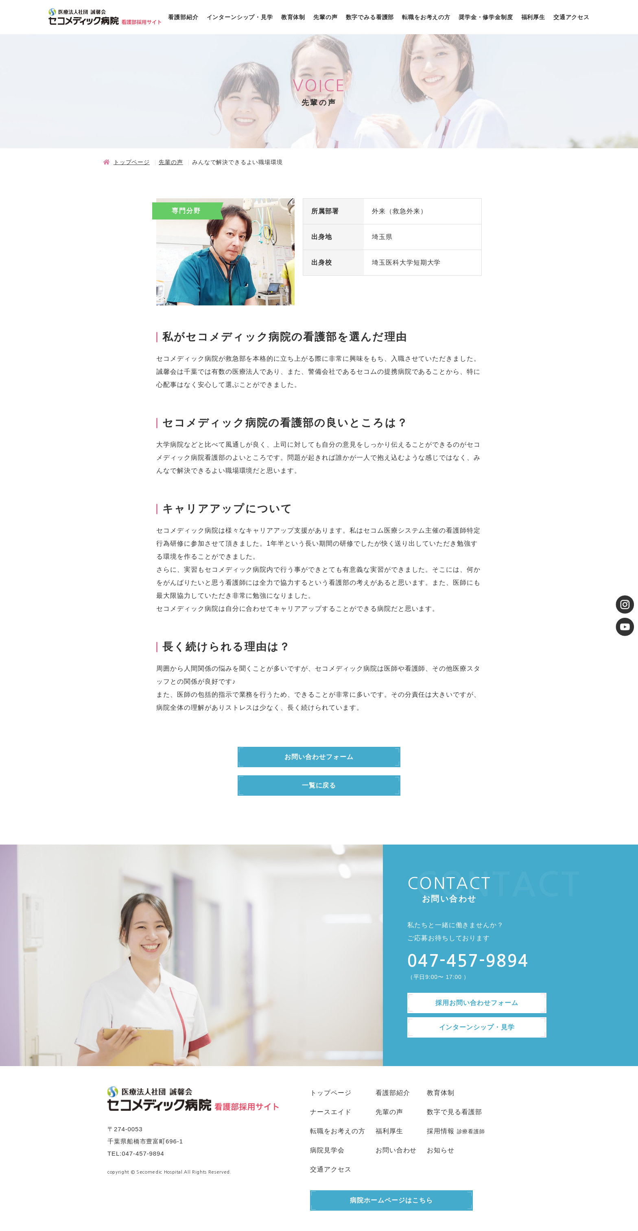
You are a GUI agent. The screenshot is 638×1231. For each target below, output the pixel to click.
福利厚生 (533, 17)
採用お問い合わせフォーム (476, 1002)
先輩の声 (325, 17)
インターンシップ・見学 (240, 17)
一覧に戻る (319, 785)
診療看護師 (471, 1131)
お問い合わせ (396, 1150)
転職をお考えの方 (426, 17)
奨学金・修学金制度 (486, 17)
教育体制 (293, 17)
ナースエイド (331, 1111)
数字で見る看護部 (454, 1111)
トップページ (132, 162)
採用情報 (440, 1131)
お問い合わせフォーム (319, 756)
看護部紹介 (183, 17)
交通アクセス (571, 17)
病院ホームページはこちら (391, 1200)
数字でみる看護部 (370, 17)
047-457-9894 (143, 1153)
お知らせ (440, 1150)
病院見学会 (327, 1150)
